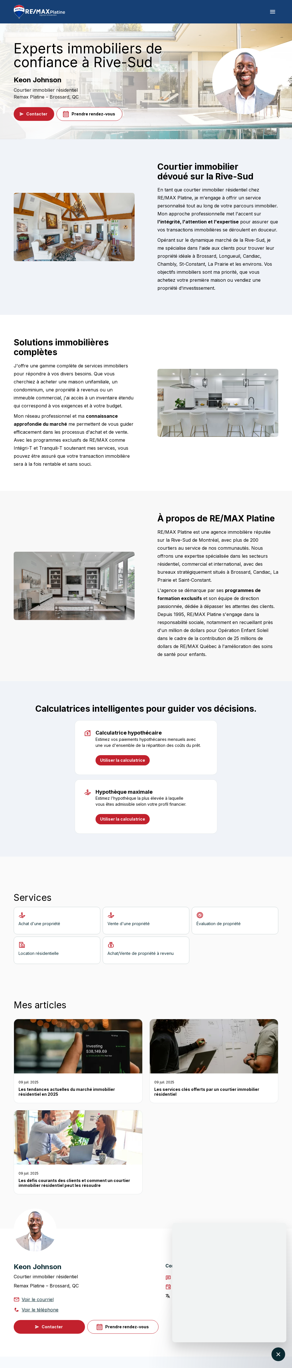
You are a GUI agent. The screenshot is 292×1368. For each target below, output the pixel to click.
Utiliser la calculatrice (123, 760)
